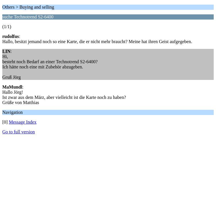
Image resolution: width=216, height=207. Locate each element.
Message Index (22, 122)
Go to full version (18, 131)
